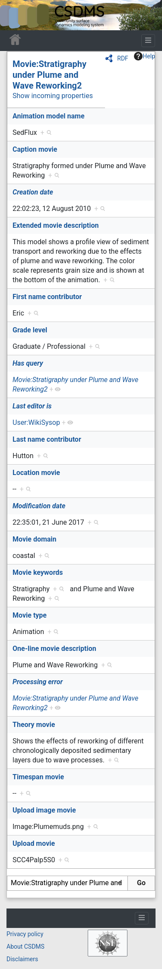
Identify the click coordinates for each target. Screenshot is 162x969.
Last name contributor (47, 439)
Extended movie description (55, 225)
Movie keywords (38, 572)
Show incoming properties (53, 96)
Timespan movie (38, 777)
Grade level (30, 330)
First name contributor (47, 297)
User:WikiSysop (36, 422)
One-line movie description (54, 648)
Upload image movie (44, 810)
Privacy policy (24, 934)
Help (144, 56)
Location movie (36, 473)
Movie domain (35, 539)
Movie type (30, 615)
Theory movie (34, 724)
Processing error (38, 682)
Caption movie (35, 149)
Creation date (33, 192)
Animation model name (49, 116)
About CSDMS (25, 946)
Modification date (39, 506)
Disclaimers (22, 959)
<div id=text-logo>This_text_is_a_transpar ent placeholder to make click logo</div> (14, 15)
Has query (28, 363)
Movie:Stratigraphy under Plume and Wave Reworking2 (49, 75)
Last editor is (32, 406)
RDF (122, 58)
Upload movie (34, 843)
